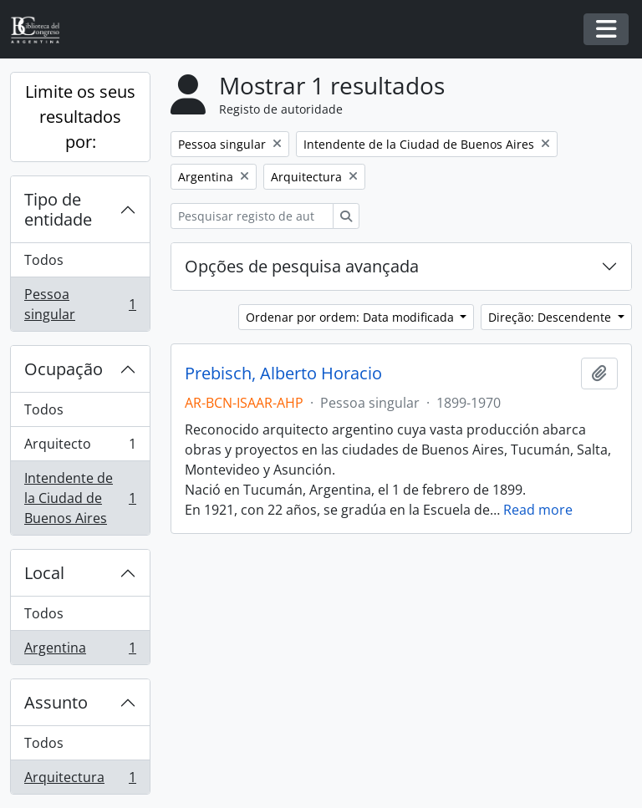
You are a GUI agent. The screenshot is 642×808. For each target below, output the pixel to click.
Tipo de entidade (58, 209)
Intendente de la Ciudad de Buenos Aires (79, 498)
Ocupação (63, 369)
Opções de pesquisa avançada (302, 266)
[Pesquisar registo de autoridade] (252, 216)
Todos (44, 260)
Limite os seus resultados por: (80, 116)
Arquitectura (79, 780)
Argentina (79, 651)
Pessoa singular (79, 304)
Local (44, 573)
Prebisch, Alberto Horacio (283, 373)
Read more (538, 510)
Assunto (56, 702)
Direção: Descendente (551, 317)
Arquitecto (79, 447)
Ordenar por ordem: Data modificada (351, 317)
